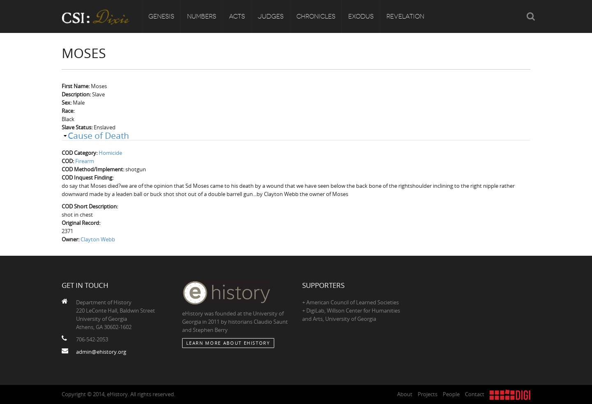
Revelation (405, 16)
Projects (427, 394)
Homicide (110, 152)
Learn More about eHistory (228, 343)
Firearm (84, 161)
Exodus (361, 16)
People (451, 394)
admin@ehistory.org (101, 351)
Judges (271, 16)
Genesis (161, 16)
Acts (237, 16)
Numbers (201, 16)
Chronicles (315, 16)
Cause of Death (98, 135)
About (404, 394)
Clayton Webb (98, 239)
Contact (474, 394)
